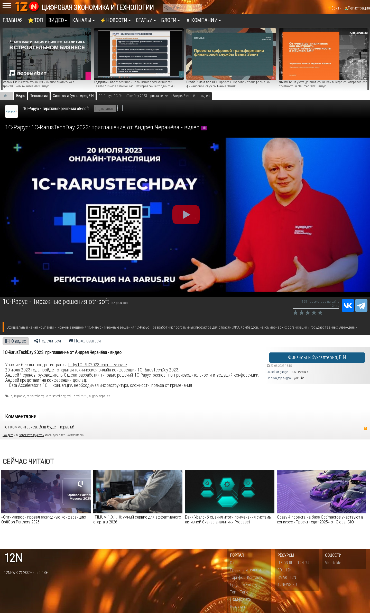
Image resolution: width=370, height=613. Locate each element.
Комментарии (20, 416)
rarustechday (35, 396)
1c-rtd (76, 396)
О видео (15, 341)
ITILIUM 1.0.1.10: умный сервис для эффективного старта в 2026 (137, 519)
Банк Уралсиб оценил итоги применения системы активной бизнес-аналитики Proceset (228, 519)
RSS (365, 428)
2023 (84, 396)
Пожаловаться (85, 340)
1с (10, 396)
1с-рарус (19, 396)
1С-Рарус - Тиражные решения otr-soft (56, 108)
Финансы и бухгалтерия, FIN (317, 357)
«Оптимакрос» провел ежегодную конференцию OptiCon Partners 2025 (43, 519)
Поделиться (47, 340)
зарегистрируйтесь (31, 435)
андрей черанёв (99, 396)
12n (13, 558)
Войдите (8, 435)
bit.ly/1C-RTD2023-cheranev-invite (97, 364)
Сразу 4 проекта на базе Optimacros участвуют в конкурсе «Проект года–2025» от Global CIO (320, 519)
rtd (69, 396)
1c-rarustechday (55, 396)
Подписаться (104, 109)
